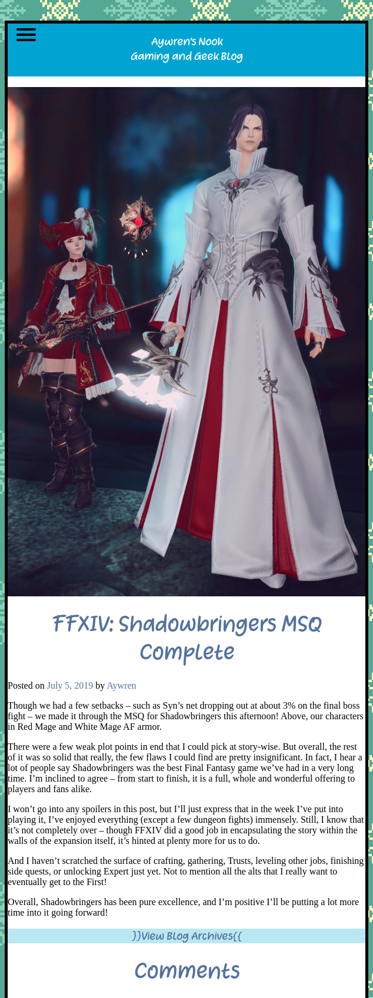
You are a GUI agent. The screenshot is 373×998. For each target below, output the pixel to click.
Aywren (121, 685)
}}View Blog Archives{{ (187, 936)
